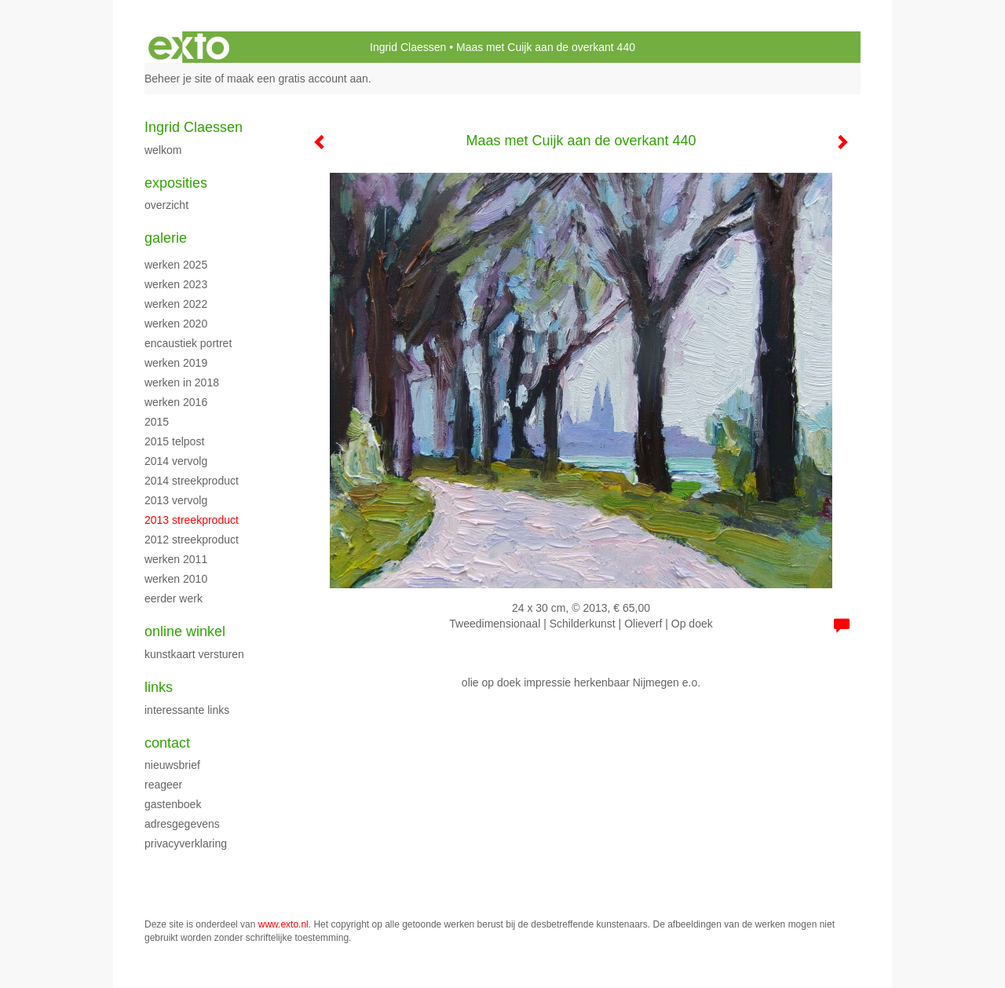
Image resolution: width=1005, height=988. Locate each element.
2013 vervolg (175, 500)
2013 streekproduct (191, 520)
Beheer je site (178, 78)
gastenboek (172, 804)
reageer (163, 784)
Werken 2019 (175, 363)
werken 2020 (175, 323)
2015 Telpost (174, 441)
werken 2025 (175, 264)
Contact (167, 743)
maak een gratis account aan (297, 78)
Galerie (165, 238)
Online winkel (184, 631)
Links (158, 687)
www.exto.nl (283, 924)
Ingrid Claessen (408, 47)
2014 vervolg (175, 461)
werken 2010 (175, 579)
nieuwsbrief (172, 765)
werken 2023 (175, 284)
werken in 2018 (181, 382)
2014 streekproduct (191, 480)
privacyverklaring (185, 843)
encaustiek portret (188, 343)
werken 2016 (175, 402)
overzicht (166, 205)
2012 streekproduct (191, 539)
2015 (156, 421)
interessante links (186, 710)
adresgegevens (182, 824)
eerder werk (173, 598)
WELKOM (162, 150)
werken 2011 (175, 559)
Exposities (175, 183)
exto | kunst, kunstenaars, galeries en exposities (188, 47)
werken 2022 (175, 304)
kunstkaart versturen (194, 654)
